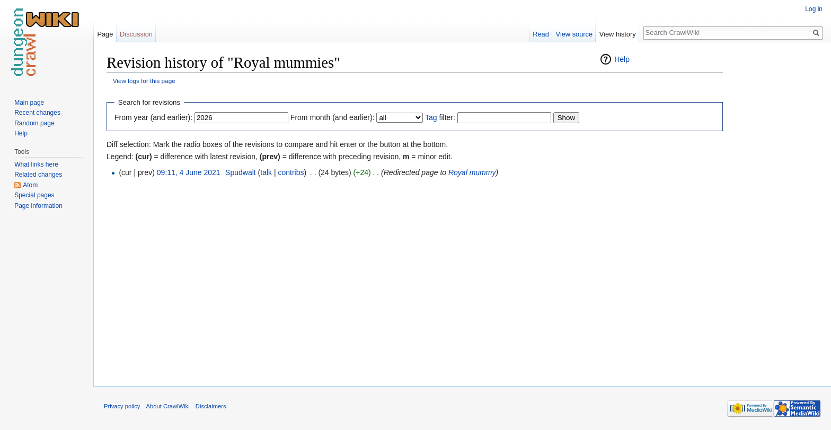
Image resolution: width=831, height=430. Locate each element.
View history (617, 34)
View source (574, 34)
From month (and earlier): (332, 117)
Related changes (38, 174)
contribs (291, 172)
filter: (440, 117)
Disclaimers (211, 406)
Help (622, 59)
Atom (30, 185)
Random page (34, 123)
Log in (814, 9)
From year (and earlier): (153, 117)
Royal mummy (472, 172)
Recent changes (37, 112)
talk (266, 172)
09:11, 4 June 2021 (188, 172)
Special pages (34, 195)
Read (541, 34)
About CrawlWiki (168, 406)
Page (105, 34)
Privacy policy (122, 406)
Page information (38, 205)
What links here (36, 164)
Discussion (136, 34)
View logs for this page (144, 80)
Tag (431, 117)
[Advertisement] (775, 211)
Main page (29, 102)
